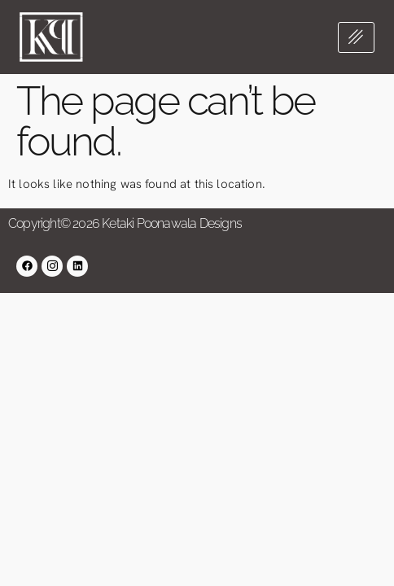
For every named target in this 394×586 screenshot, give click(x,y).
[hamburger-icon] (356, 37)
